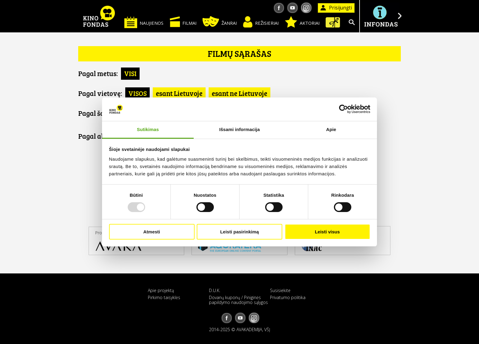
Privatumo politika (287, 297)
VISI (130, 73)
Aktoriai (302, 22)
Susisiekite (280, 290)
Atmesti (151, 231)
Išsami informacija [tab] (239, 129)
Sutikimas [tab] (148, 129)
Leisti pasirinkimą (239, 231)
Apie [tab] (331, 129)
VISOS (137, 93)
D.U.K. (214, 290)
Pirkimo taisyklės (164, 297)
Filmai (183, 21)
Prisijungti (336, 8)
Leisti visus (327, 231)
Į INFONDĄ (380, 16)
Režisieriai (261, 21)
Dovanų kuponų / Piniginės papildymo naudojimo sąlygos (238, 300)
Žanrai (220, 21)
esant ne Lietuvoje (239, 93)
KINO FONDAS (99, 16)
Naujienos (143, 22)
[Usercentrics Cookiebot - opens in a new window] (343, 109)
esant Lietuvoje (179, 93)
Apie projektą (161, 290)
